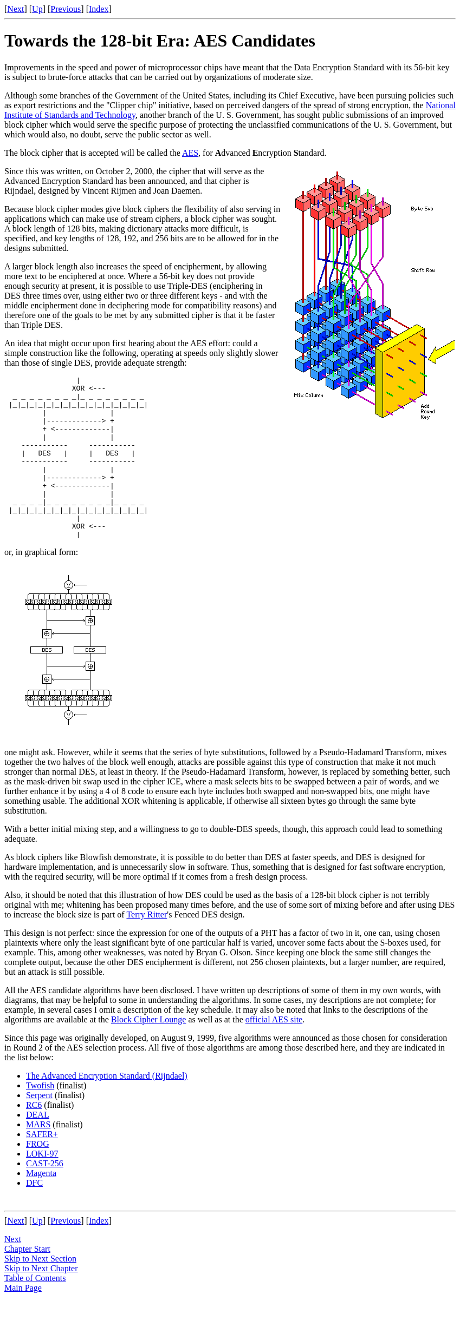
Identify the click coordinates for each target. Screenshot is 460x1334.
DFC (34, 1215)
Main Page (23, 1320)
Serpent (39, 1127)
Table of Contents (35, 1310)
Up (37, 9)
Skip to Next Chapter (41, 1300)
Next (15, 9)
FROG (37, 1176)
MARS (38, 1156)
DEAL (37, 1147)
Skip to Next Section (40, 1291)
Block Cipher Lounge (148, 1051)
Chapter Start (27, 1281)
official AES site (273, 1051)
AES (190, 152)
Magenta (41, 1205)
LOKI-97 (42, 1186)
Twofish (40, 1117)
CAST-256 (44, 1195)
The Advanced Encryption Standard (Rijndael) (106, 1108)
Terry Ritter (146, 947)
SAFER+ (42, 1166)
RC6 (34, 1137)
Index (98, 9)
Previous (65, 9)
